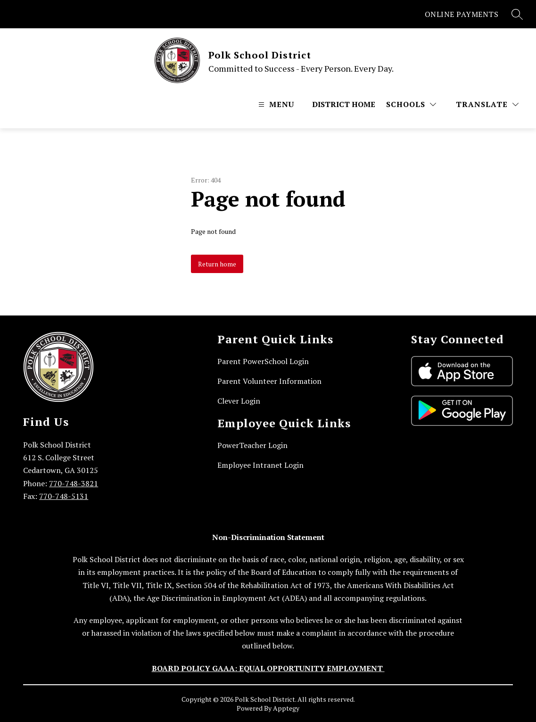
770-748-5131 (63, 496)
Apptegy (286, 708)
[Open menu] (275, 104)
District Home (343, 104)
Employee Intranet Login (260, 465)
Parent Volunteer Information (269, 381)
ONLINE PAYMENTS (462, 14)
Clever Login (238, 401)
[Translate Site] (487, 104)
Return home (217, 263)
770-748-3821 (73, 483)
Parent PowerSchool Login (263, 361)
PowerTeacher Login (252, 445)
